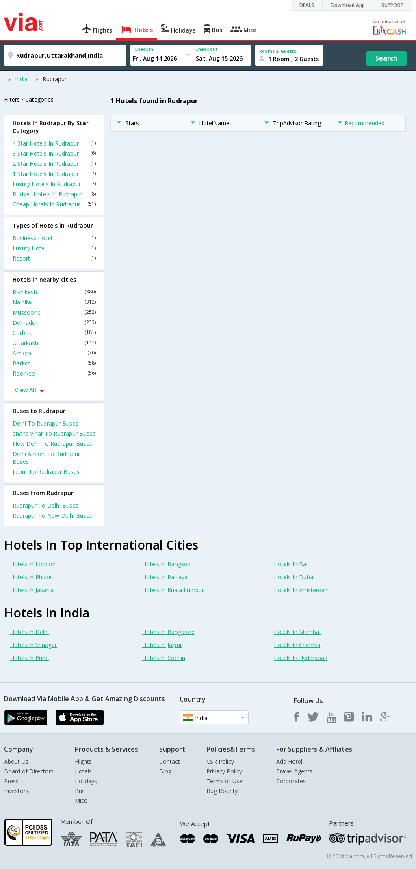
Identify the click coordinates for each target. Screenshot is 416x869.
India (21, 79)
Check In (143, 49)
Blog (165, 771)
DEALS (306, 5)
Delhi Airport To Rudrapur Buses (46, 457)
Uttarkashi (54, 343)
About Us (16, 761)
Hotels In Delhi (29, 632)
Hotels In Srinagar (33, 645)
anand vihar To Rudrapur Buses (54, 433)
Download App (348, 5)
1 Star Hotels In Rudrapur (54, 174)
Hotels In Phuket (32, 577)
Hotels (83, 771)
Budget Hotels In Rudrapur (54, 194)
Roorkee (54, 373)
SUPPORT (392, 5)
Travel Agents (294, 771)
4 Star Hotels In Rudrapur (54, 143)
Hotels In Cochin (163, 658)
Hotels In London (33, 564)
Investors (16, 791)
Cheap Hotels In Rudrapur (54, 204)
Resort (54, 258)
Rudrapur (55, 79)
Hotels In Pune (29, 658)
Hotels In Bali (291, 564)
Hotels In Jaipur (162, 645)
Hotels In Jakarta (32, 590)
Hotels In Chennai (297, 645)
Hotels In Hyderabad (300, 658)
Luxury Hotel (54, 248)
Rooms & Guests (277, 51)
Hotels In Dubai (294, 577)
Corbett (54, 333)
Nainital (54, 302)
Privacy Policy (224, 771)
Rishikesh (54, 292)
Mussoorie (54, 312)
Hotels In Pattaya (165, 577)
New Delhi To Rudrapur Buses (52, 444)
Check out (206, 49)
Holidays (86, 781)
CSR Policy (220, 761)
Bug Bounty (222, 791)
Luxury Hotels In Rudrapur (54, 184)
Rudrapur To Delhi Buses (45, 505)
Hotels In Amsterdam (302, 590)
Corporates (291, 781)
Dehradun (54, 322)
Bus (80, 791)
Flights (83, 761)
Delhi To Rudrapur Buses (45, 423)
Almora (54, 353)
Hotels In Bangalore (168, 632)
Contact (169, 761)
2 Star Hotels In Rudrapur (54, 163)
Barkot (54, 363)
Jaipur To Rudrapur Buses (46, 472)
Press (11, 781)
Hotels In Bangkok (166, 564)
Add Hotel (289, 761)
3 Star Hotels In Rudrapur (54, 153)
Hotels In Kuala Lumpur (173, 590)
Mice (81, 800)
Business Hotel (54, 238)
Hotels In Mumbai (297, 632)
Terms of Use (224, 781)
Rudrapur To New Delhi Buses (52, 515)
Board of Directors (29, 771)
